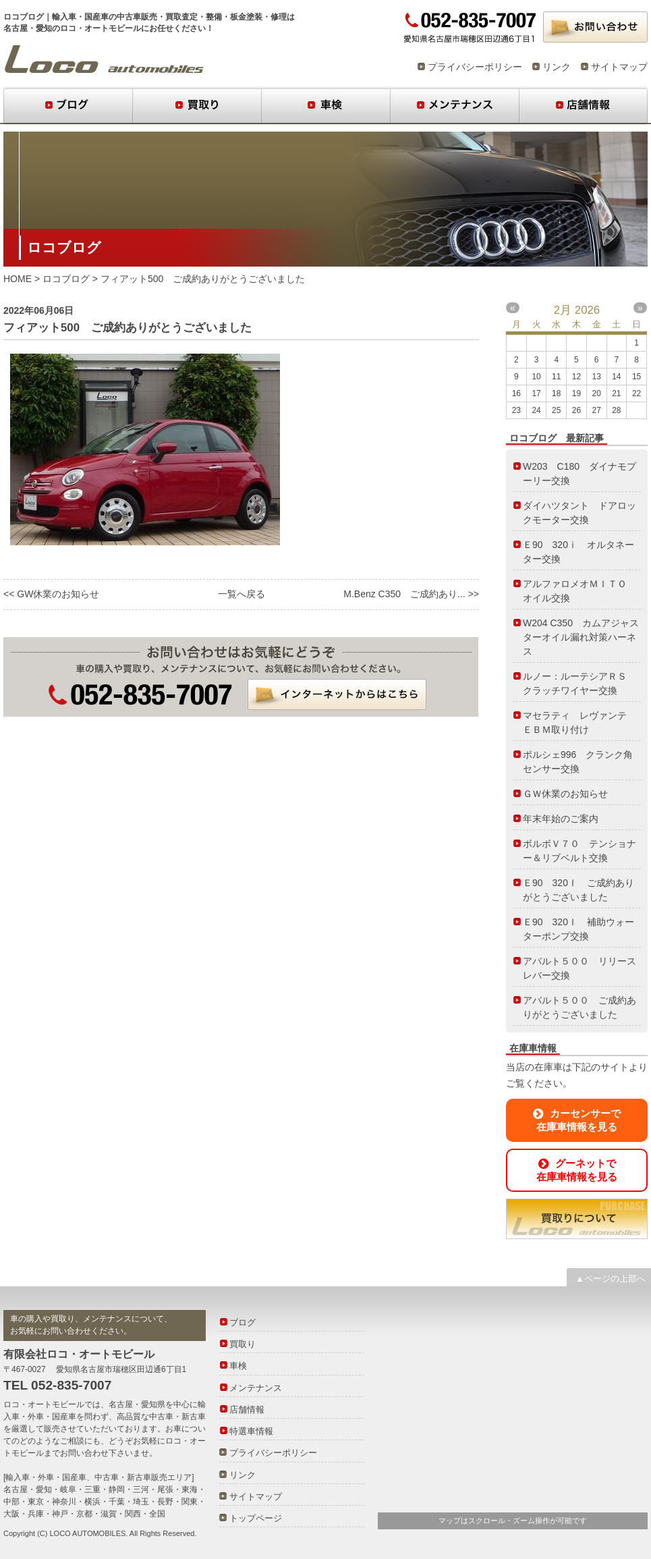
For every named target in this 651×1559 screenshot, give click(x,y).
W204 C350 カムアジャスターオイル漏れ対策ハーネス (581, 637)
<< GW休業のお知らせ (51, 594)
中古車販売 (137, 17)
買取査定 (181, 17)
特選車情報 (251, 1431)
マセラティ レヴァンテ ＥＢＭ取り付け (579, 722)
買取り (196, 106)
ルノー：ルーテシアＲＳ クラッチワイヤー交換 (579, 683)
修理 (279, 17)
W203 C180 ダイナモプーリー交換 (579, 473)
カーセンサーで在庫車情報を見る (577, 1119)
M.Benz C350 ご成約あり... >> (411, 594)
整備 (214, 17)
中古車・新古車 (177, 1416)
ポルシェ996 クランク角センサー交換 (578, 761)
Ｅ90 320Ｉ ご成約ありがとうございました (578, 889)
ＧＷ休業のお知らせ (565, 793)
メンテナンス (454, 106)
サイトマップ (619, 66)
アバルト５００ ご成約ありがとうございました (579, 1007)
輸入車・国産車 (80, 17)
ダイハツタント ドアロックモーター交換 (579, 512)
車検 (325, 106)
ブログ (67, 106)
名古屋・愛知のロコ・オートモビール (72, 28)
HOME (17, 278)
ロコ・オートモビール (43, 1404)
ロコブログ (104, 59)
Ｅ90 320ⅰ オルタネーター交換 (578, 551)
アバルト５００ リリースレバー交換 (579, 968)
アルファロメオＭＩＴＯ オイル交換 (579, 590)
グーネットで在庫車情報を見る (576, 1169)
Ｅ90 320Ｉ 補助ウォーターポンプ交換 (578, 929)
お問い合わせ (595, 27)
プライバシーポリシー (475, 66)
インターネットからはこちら (337, 694)
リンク (556, 66)
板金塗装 (246, 17)
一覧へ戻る (241, 594)
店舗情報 (583, 106)
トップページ (255, 1518)
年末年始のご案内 (560, 818)
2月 (562, 310)
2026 (587, 310)
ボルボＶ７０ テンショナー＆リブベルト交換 (579, 850)
